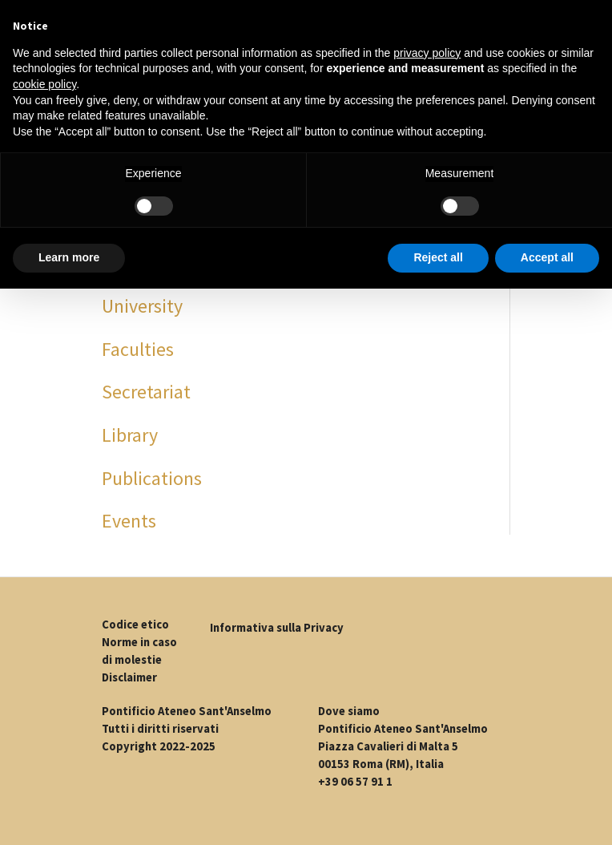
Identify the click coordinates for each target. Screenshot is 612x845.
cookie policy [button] (44, 84)
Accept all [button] (547, 257)
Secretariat (146, 391)
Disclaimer (129, 677)
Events (129, 520)
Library (130, 434)
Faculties (138, 349)
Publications (152, 478)
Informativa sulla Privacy (277, 628)
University (142, 305)
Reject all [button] (437, 257)
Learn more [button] (68, 257)
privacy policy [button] (427, 52)
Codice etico (135, 624)
